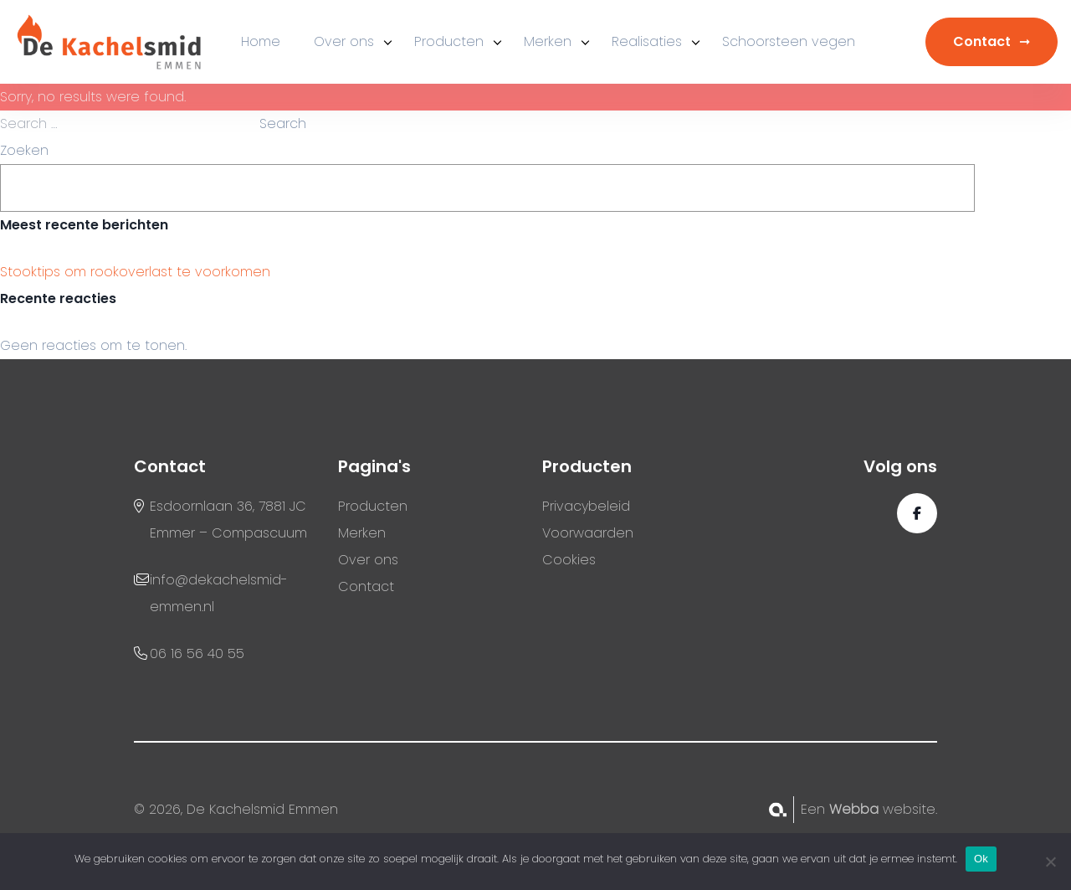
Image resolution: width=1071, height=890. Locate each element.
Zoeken (24, 150)
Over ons (344, 41)
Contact (982, 41)
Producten (449, 41)
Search (282, 123)
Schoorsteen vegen (788, 41)
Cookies (569, 559)
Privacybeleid (586, 506)
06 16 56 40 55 (197, 653)
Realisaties (647, 41)
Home (260, 41)
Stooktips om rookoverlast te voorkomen (135, 271)
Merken (547, 41)
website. (883, 809)
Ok (981, 858)
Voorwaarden (587, 533)
